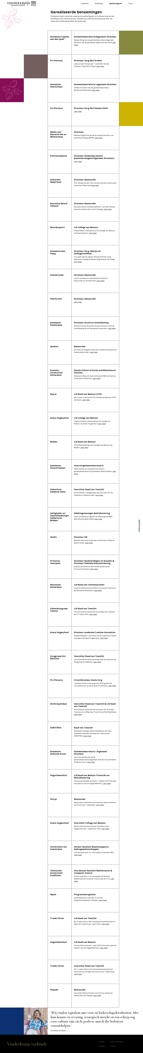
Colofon (113, 1046)
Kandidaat (99, 3)
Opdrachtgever (115, 3)
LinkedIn (102, 1046)
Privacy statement (116, 1042)
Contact (102, 1042)
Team (130, 3)
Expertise (84, 3)
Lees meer (95, 43)
